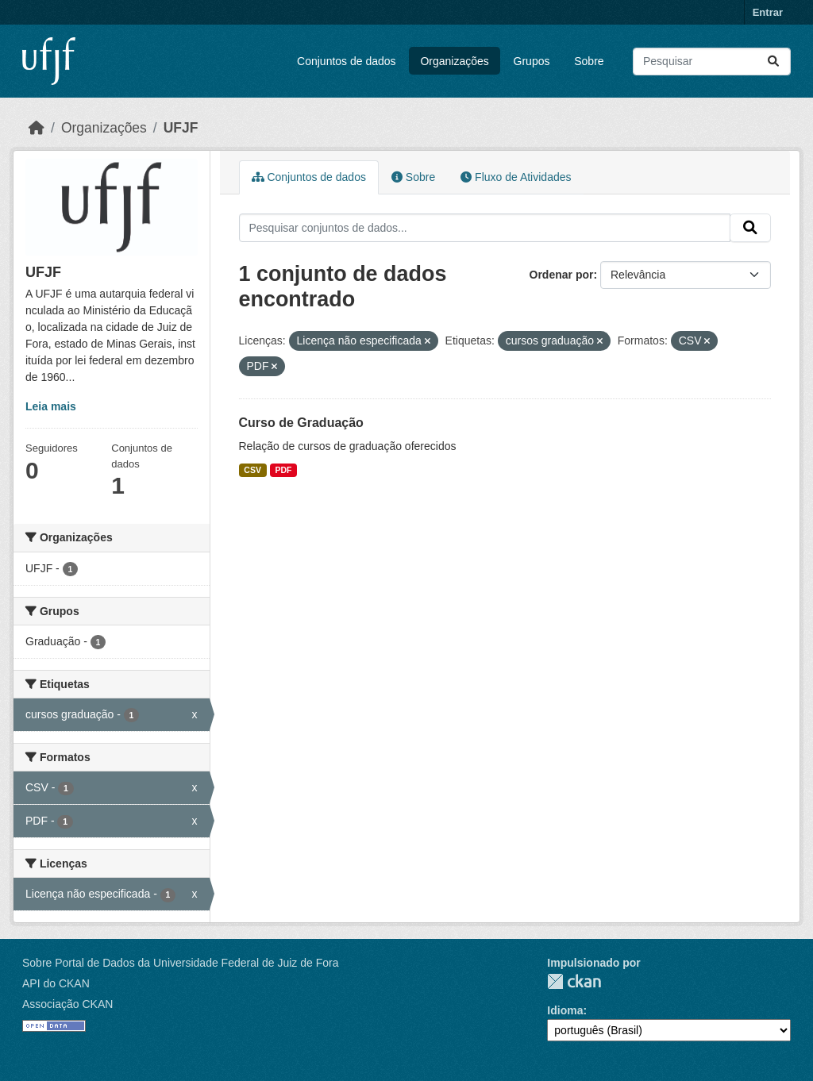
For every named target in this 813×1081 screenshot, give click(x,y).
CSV (252, 470)
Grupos (532, 61)
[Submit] (773, 61)
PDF (283, 470)
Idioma (565, 1010)
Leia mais (50, 406)
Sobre (588, 61)
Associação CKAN (67, 1004)
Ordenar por (562, 274)
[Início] (36, 128)
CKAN (574, 981)
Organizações (454, 61)
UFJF (181, 128)
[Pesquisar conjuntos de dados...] (712, 61)
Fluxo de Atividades (515, 177)
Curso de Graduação (301, 422)
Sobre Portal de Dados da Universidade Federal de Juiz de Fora (180, 962)
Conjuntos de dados (346, 61)
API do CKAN (56, 983)
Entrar (768, 12)
